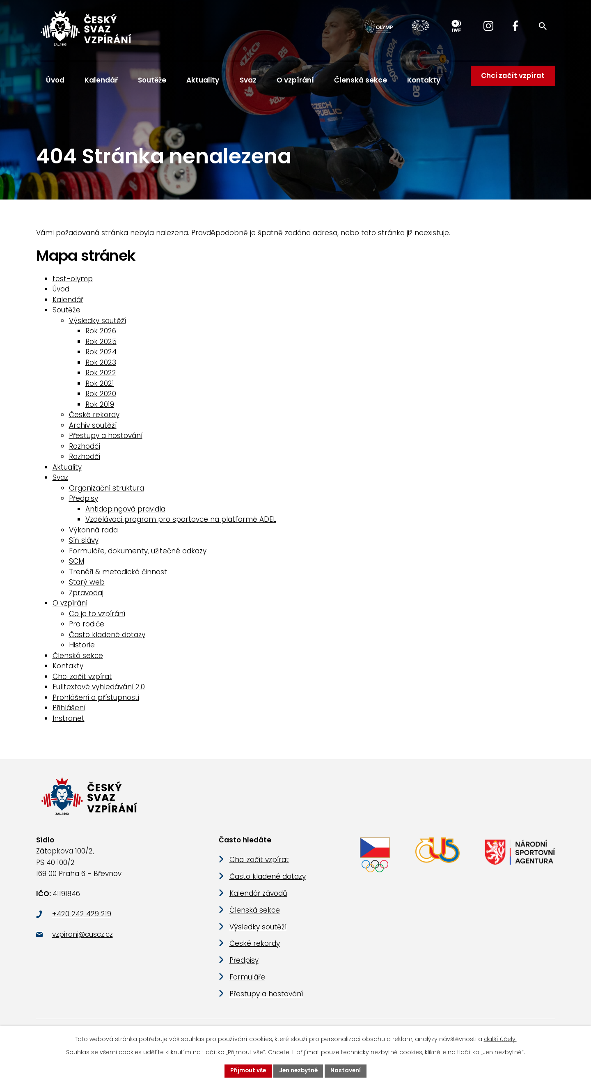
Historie (82, 649)
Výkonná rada (93, 533)
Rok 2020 (100, 397)
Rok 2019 (99, 408)
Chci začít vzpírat (511, 80)
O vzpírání (295, 80)
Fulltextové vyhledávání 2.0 (99, 690)
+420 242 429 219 (81, 922)
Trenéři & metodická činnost (118, 575)
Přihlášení (69, 711)
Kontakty (423, 80)
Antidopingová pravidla (125, 512)
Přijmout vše (247, 1071)
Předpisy (83, 502)
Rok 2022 (100, 376)
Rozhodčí (84, 449)
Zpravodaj (86, 596)
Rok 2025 (101, 345)
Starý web (87, 586)
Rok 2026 (100, 334)
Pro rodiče (86, 628)
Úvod (55, 80)
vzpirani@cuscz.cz (82, 942)
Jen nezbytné (299, 1071)
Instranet (69, 722)
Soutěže (152, 80)
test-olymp (73, 282)
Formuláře (247, 985)
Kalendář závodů (258, 901)
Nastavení (347, 1071)
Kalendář (101, 80)
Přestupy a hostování (105, 439)
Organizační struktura (106, 491)
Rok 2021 (99, 387)
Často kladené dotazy (107, 638)
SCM (76, 565)
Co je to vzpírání (97, 617)
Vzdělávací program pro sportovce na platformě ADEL (180, 523)
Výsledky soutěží (97, 324)
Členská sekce (360, 80)
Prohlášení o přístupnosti (96, 701)
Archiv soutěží (93, 429)
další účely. (500, 1039)
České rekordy (94, 418)
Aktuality (202, 80)
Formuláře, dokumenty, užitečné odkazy (137, 554)
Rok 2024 (101, 355)
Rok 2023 (100, 366)
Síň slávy (83, 544)
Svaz (248, 80)
